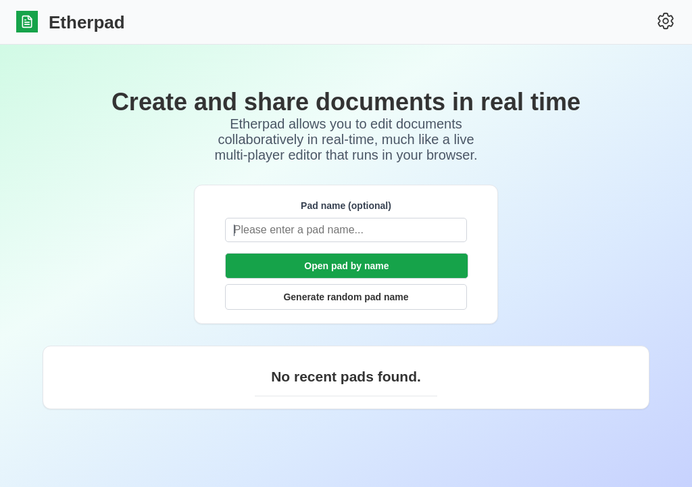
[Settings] (666, 22)
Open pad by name (346, 265)
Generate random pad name (345, 297)
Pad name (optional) (346, 205)
